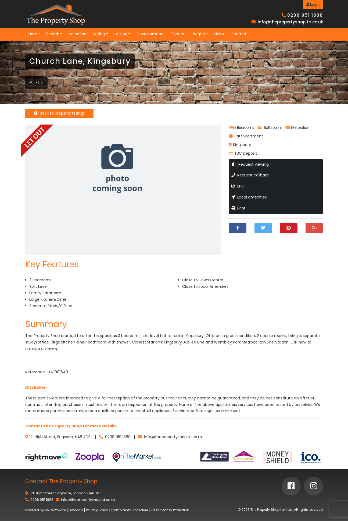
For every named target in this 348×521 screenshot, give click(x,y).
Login (313, 4)
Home (34, 34)
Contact (238, 34)
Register (200, 34)
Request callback (250, 175)
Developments (150, 34)
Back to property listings (59, 113)
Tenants (178, 34)
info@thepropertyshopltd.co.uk (290, 22)
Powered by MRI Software (45, 510)
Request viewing (250, 164)
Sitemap (76, 510)
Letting (120, 34)
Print (238, 208)
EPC (237, 186)
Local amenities (249, 197)
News (219, 34)
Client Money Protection (170, 510)
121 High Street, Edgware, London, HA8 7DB (66, 493)
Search (52, 34)
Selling (99, 34)
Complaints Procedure (129, 510)
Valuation (78, 34)
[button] (216, 129)
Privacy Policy (97, 510)
